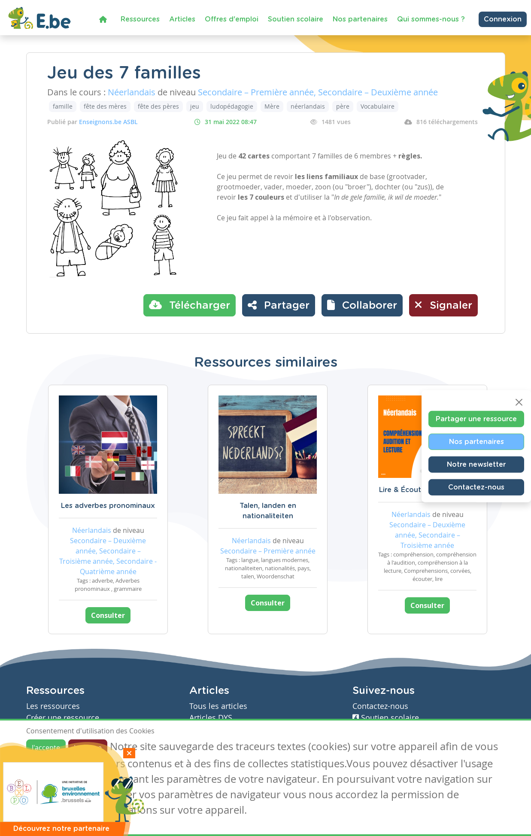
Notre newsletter (476, 464)
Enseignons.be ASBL (108, 122)
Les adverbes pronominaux (108, 505)
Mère (271, 106)
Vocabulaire (377, 106)
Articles (182, 19)
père (342, 106)
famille (63, 106)
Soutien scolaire (295, 19)
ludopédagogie (231, 106)
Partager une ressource (476, 418)
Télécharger (189, 305)
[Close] (519, 402)
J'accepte (46, 747)
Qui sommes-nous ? (431, 19)
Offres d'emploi (231, 19)
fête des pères (158, 106)
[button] (362, 305)
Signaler (443, 305)
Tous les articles (218, 706)
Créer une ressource (62, 718)
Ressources (140, 19)
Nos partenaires (360, 19)
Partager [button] (278, 305)
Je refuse (88, 747)
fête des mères (105, 106)
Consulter (108, 615)
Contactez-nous (476, 486)
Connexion (503, 19)
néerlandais (308, 106)
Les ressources (53, 706)
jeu (194, 106)
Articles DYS (210, 718)
